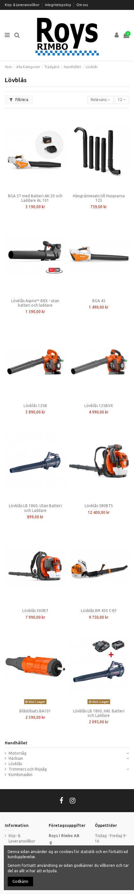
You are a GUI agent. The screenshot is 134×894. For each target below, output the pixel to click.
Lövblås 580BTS (99, 506)
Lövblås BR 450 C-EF (98, 610)
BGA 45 (98, 301)
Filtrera (19, 100)
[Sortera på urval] (101, 100)
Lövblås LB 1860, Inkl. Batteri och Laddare (98, 713)
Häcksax (16, 758)
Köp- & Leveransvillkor (22, 5)
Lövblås (15, 764)
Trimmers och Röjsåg (28, 769)
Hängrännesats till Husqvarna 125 (99, 198)
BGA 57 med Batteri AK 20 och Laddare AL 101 (35, 198)
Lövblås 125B (35, 406)
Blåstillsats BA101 (35, 711)
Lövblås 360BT (35, 610)
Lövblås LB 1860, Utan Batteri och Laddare (35, 508)
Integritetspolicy (58, 5)
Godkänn (20, 881)
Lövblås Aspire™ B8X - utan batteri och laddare (35, 303)
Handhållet (16, 743)
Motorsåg (17, 753)
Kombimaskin (20, 774)
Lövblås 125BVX (98, 406)
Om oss (82, 5)
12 (122, 100)
